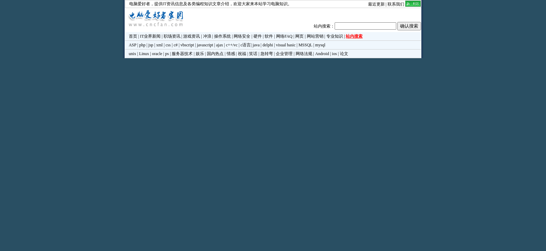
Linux (144, 53)
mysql (320, 45)
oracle (157, 53)
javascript (205, 45)
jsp (150, 45)
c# (176, 45)
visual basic (285, 45)
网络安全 (242, 36)
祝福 (242, 53)
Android (322, 53)
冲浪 (207, 36)
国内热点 (215, 53)
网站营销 (315, 36)
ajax (219, 45)
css (168, 45)
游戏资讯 (191, 36)
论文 (344, 53)
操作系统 (222, 36)
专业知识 (334, 36)
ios (334, 53)
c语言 (246, 45)
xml (159, 45)
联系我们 (396, 4)
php (142, 45)
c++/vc (232, 45)
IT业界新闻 (150, 36)
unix (132, 53)
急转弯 (266, 53)
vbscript (187, 45)
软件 (269, 36)
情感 (231, 53)
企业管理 (284, 53)
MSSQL (305, 45)
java (256, 45)
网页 (299, 36)
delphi (268, 45)
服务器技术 (182, 53)
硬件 (258, 36)
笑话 (253, 53)
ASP (132, 45)
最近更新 (376, 4)
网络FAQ (284, 36)
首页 (133, 36)
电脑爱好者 (139, 3)
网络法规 (304, 53)
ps (167, 53)
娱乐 (200, 53)
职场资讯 (172, 36)
